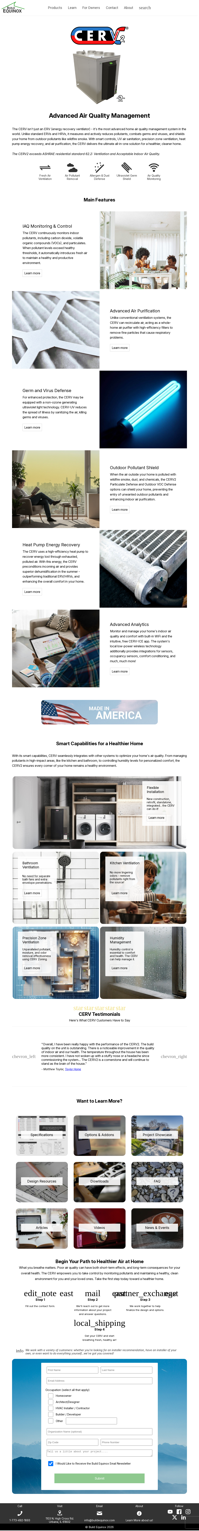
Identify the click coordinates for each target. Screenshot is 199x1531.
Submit (99, 1479)
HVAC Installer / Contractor (73, 1408)
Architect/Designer (68, 1402)
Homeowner (64, 1395)
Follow (179, 1506)
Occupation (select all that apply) (67, 1390)
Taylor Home (73, 1069)
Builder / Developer (68, 1414)
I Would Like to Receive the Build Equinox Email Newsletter (93, 1464)
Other (59, 1421)
